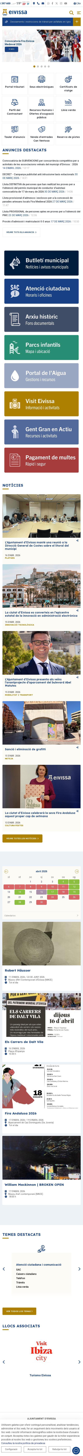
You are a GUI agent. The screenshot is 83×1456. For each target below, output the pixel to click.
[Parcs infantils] (41, 347)
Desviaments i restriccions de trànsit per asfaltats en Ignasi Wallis (44, 21)
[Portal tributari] (41, 460)
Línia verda (22, 1286)
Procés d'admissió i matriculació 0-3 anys (26, 221)
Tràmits (20, 1282)
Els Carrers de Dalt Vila (24, 1042)
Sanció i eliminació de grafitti (25, 749)
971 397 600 (9, 3)
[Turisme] (41, 404)
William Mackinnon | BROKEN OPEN (34, 1184)
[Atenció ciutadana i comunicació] (41, 291)
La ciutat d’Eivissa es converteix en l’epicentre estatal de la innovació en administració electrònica (41, 614)
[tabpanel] (41, 46)
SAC (18, 1269)
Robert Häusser (18, 970)
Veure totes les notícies (21, 838)
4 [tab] (45, 66)
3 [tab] (42, 66)
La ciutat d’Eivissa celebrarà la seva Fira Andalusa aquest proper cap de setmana (40, 814)
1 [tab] (34, 66)
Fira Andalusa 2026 (21, 1113)
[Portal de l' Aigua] (41, 376)
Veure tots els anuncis (20, 232)
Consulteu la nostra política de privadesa (23, 1443)
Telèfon (20, 1278)
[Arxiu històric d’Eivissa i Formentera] (41, 319)
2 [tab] (38, 66)
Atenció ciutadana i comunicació (38, 1264)
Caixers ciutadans (26, 1274)
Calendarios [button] (41, 915)
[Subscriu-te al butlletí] (41, 263)
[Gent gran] (41, 432)
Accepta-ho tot (35, 1449)
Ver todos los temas (19, 1311)
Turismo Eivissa (40, 1375)
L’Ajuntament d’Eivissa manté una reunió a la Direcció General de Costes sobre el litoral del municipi (37, 545)
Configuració (11, 1449)
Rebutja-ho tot (59, 1449)
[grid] (41, 892)
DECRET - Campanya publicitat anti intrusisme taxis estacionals (38, 174)
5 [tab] (49, 66)
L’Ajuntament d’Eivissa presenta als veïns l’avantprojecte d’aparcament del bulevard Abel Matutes (38, 682)
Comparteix (77, 541)
